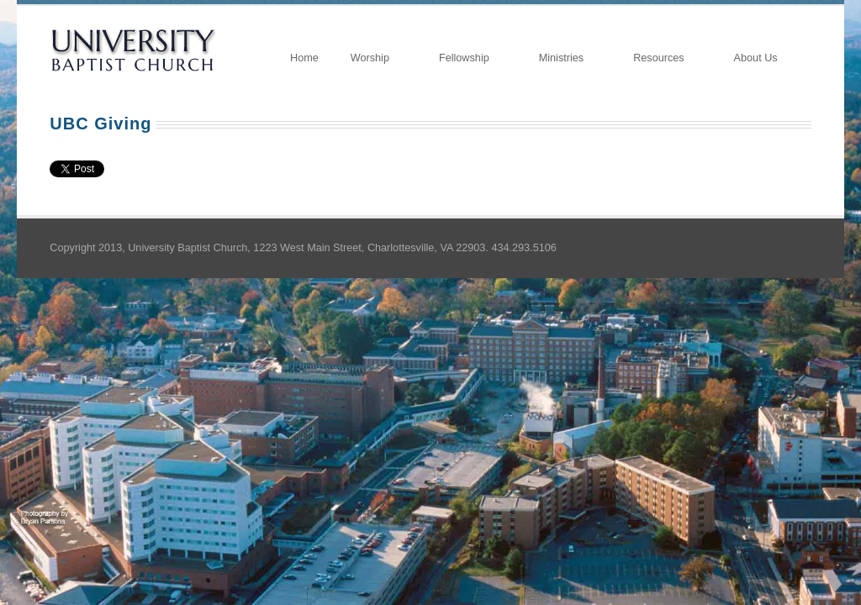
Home (304, 58)
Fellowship (465, 59)
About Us (756, 59)
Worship (371, 59)
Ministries (562, 59)
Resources (659, 59)
